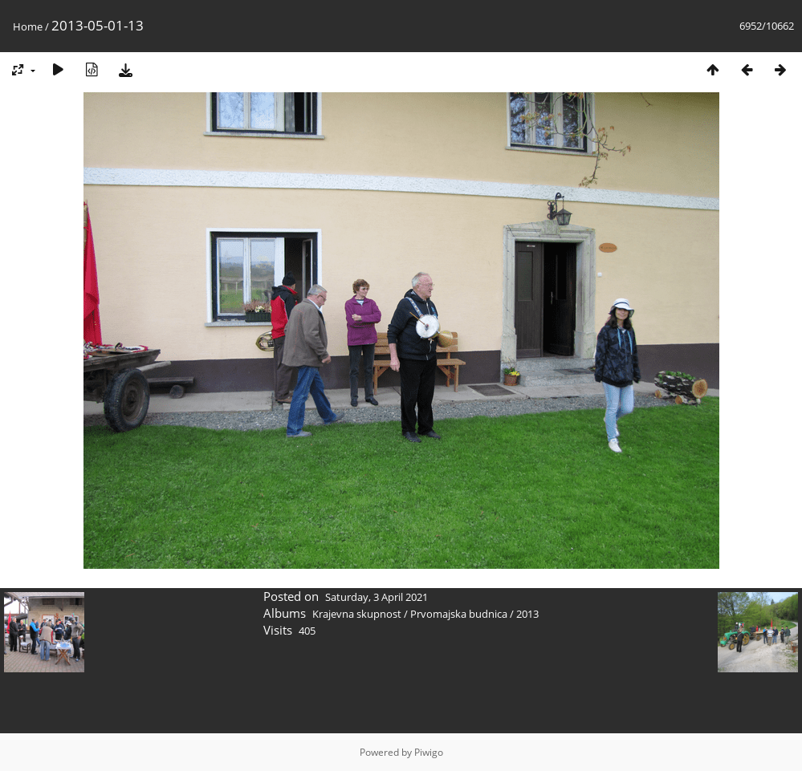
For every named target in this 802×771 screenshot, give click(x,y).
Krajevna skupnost (356, 614)
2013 (527, 614)
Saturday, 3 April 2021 (376, 597)
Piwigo (428, 752)
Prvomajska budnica (458, 614)
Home (28, 26)
